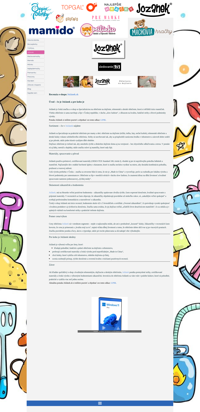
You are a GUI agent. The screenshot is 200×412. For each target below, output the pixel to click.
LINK (103, 120)
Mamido (30, 60)
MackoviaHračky (33, 56)
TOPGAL (30, 48)
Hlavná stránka (33, 40)
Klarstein (30, 81)
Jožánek (30, 52)
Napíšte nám (32, 93)
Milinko (30, 64)
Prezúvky (31, 77)
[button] (109, 315)
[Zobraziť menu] (100, 403)
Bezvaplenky (32, 44)
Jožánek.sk (72, 94)
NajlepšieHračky (33, 69)
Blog (29, 89)
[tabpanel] (109, 192)
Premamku (31, 73)
